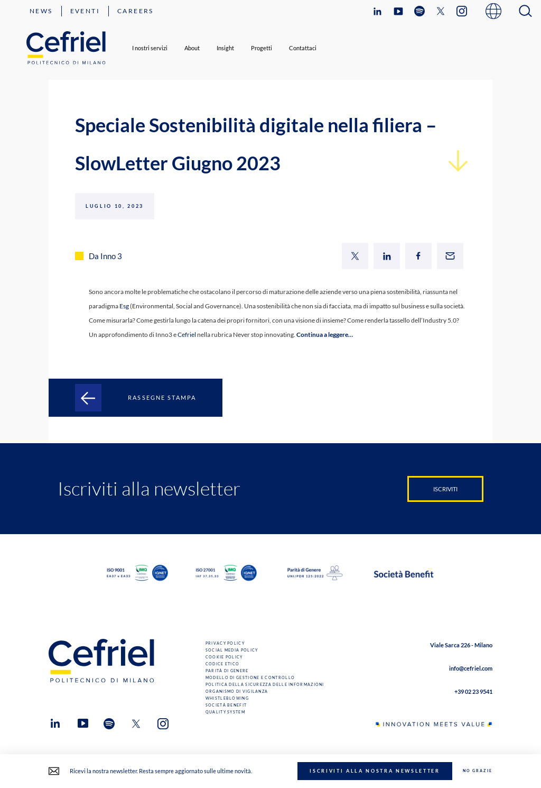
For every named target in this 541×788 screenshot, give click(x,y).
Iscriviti (445, 488)
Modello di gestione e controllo (250, 678)
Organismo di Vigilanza (237, 691)
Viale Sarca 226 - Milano (461, 645)
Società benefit (226, 705)
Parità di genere (227, 671)
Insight (225, 47)
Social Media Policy (232, 650)
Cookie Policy (224, 657)
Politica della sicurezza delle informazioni (265, 684)
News (41, 11)
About (192, 47)
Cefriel (187, 334)
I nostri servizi (149, 47)
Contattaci (302, 47)
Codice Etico (223, 664)
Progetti (261, 47)
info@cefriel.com (470, 668)
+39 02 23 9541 (473, 691)
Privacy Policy (225, 643)
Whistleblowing (227, 698)
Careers (135, 11)
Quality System (225, 712)
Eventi (85, 11)
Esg (124, 306)
